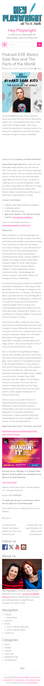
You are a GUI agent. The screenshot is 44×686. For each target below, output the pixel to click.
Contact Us (9, 633)
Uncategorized (10, 660)
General (7, 647)
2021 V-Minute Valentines (18, 627)
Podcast (7, 518)
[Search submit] (39, 44)
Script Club (8, 654)
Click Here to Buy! (9, 482)
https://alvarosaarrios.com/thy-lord (16, 225)
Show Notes (12, 617)
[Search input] (22, 44)
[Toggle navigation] (4, 44)
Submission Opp (11, 657)
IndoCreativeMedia (30, 683)
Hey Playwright (22, 30)
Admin (38, 68)
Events (7, 623)
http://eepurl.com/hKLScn (23, 217)
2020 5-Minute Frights (16, 630)
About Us (8, 620)
